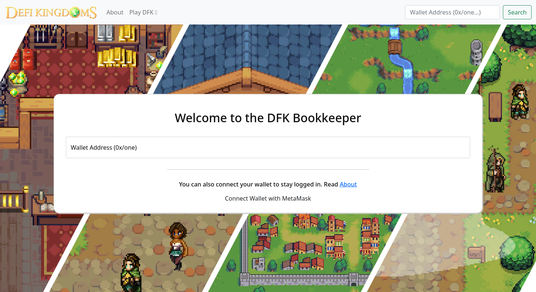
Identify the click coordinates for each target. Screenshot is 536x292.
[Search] (452, 12)
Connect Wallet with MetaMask (268, 198)
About (114, 12)
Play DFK (143, 12)
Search (517, 12)
